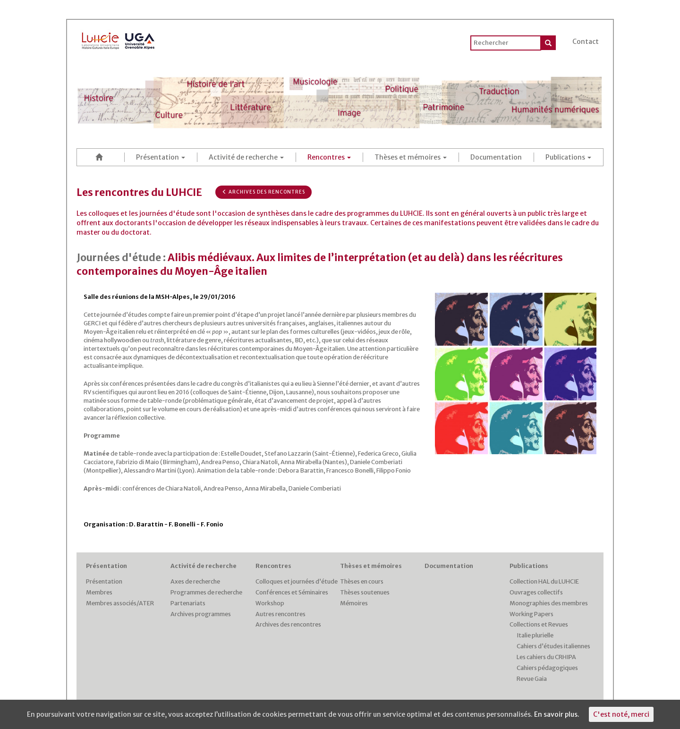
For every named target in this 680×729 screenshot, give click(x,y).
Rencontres (329, 157)
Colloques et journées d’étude (296, 581)
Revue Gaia (532, 678)
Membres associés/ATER (120, 603)
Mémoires (354, 603)
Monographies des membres (549, 603)
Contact (585, 41)
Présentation (160, 157)
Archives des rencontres (263, 192)
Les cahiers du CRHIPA (546, 657)
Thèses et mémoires (410, 157)
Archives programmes (200, 614)
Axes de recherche (195, 581)
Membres (99, 592)
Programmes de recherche (206, 592)
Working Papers (531, 614)
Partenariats (187, 603)
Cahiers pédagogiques (547, 667)
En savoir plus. (556, 714)
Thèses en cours (361, 581)
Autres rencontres (280, 614)
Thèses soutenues (365, 592)
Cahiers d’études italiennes (553, 646)
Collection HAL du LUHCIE (544, 581)
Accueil (100, 157)
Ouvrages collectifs (536, 592)
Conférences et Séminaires (291, 592)
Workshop (269, 603)
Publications (568, 157)
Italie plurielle (535, 635)
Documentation (496, 157)
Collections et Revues (539, 624)
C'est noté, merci (621, 714)
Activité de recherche (246, 157)
